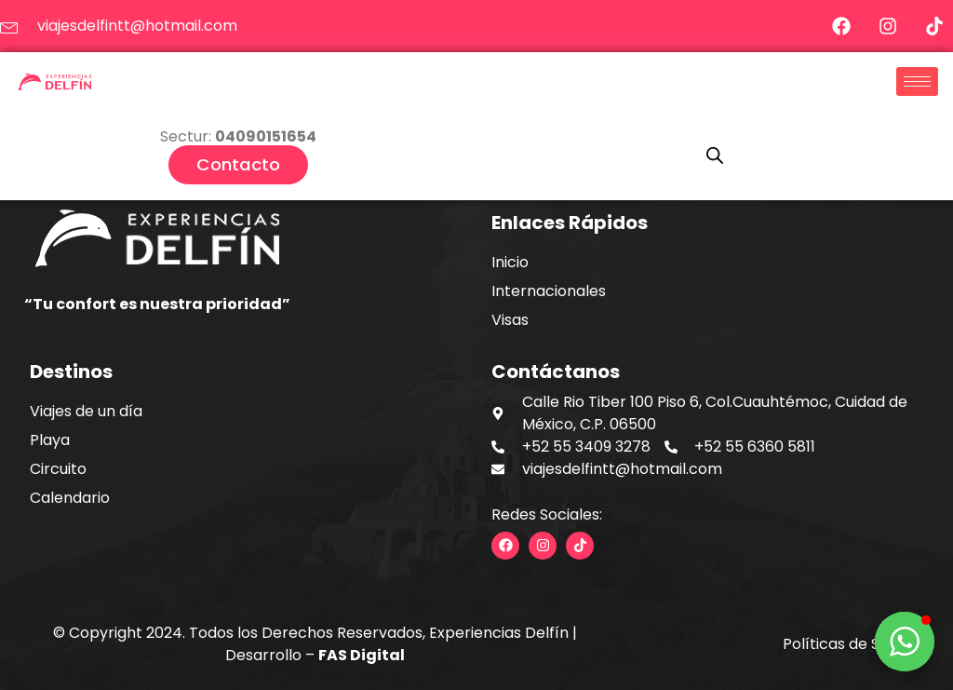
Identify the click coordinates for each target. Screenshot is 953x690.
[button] (904, 641)
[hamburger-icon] (917, 81)
